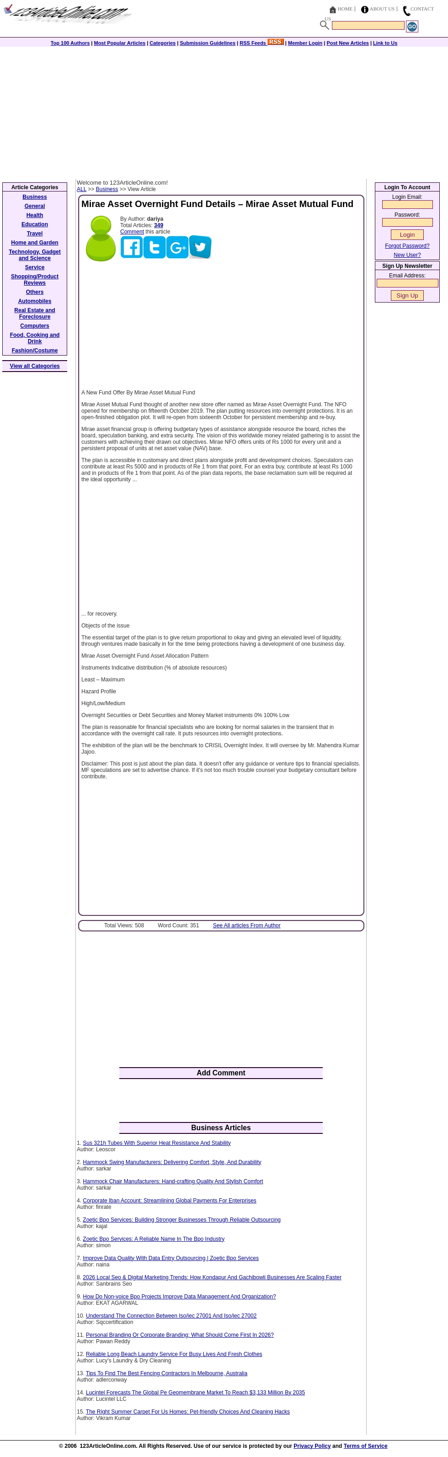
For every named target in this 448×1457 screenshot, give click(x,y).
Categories (162, 43)
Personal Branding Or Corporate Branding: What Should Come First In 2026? (180, 1335)
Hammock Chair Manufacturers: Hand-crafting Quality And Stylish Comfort (173, 1181)
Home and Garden (34, 242)
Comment (132, 232)
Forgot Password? (407, 246)
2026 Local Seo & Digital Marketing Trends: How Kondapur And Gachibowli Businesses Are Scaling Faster (212, 1277)
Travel (35, 233)
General (35, 206)
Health (35, 215)
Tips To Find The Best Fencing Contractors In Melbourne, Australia (166, 1373)
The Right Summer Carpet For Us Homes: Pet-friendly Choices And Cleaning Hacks (188, 1412)
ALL (81, 189)
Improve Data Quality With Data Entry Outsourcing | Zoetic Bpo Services (171, 1258)
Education (34, 224)
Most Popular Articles (119, 43)
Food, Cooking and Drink (35, 338)
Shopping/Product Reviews (35, 279)
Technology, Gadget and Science (35, 255)
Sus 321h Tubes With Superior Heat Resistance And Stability (157, 1143)
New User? (407, 255)
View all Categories (35, 366)
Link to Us (385, 43)
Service (35, 267)
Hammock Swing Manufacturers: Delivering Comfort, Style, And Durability (172, 1162)
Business (107, 189)
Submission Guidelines (207, 43)
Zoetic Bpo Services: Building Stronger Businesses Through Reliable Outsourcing (182, 1220)
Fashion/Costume (35, 350)
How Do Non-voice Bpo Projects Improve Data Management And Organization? (179, 1296)
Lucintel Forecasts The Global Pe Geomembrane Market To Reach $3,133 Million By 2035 (195, 1392)
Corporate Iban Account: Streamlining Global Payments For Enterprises (169, 1200)
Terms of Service (366, 1446)
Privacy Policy (312, 1446)
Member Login (305, 43)
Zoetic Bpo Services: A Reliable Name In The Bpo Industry (153, 1239)
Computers (34, 326)
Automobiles (35, 301)
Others (35, 292)
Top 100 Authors (70, 43)
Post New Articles (347, 43)
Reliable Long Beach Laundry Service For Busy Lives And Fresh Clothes (174, 1354)
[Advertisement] (224, 111)
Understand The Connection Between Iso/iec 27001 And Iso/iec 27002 (171, 1316)
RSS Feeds (262, 43)
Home (345, 8)
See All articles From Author (247, 925)
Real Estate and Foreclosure (34, 313)
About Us (382, 8)
